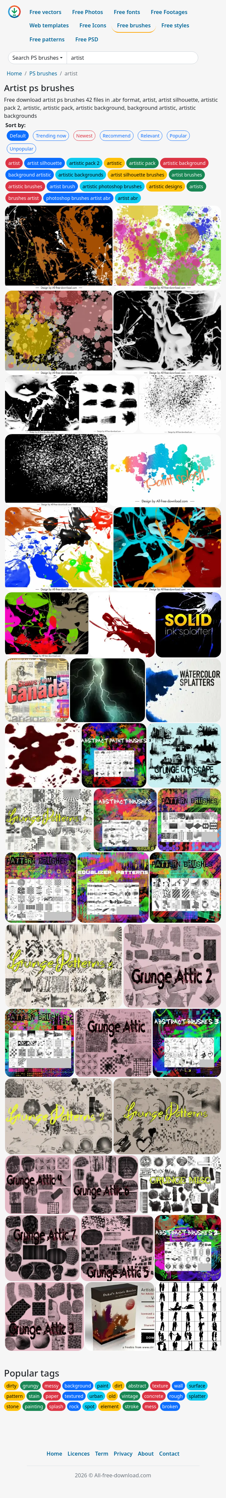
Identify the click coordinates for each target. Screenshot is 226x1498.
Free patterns (47, 39)
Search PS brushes (35, 57)
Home (14, 73)
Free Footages (169, 12)
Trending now (51, 135)
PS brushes (43, 73)
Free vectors (45, 12)
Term (101, 1453)
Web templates (49, 25)
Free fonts (127, 12)
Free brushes (134, 25)
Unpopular (21, 148)
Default (18, 135)
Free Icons (92, 25)
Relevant (150, 135)
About (146, 1453)
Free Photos (87, 12)
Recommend (117, 135)
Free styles (175, 25)
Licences (79, 1453)
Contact (169, 1453)
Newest (84, 135)
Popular (178, 135)
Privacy (123, 1453)
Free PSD (86, 39)
